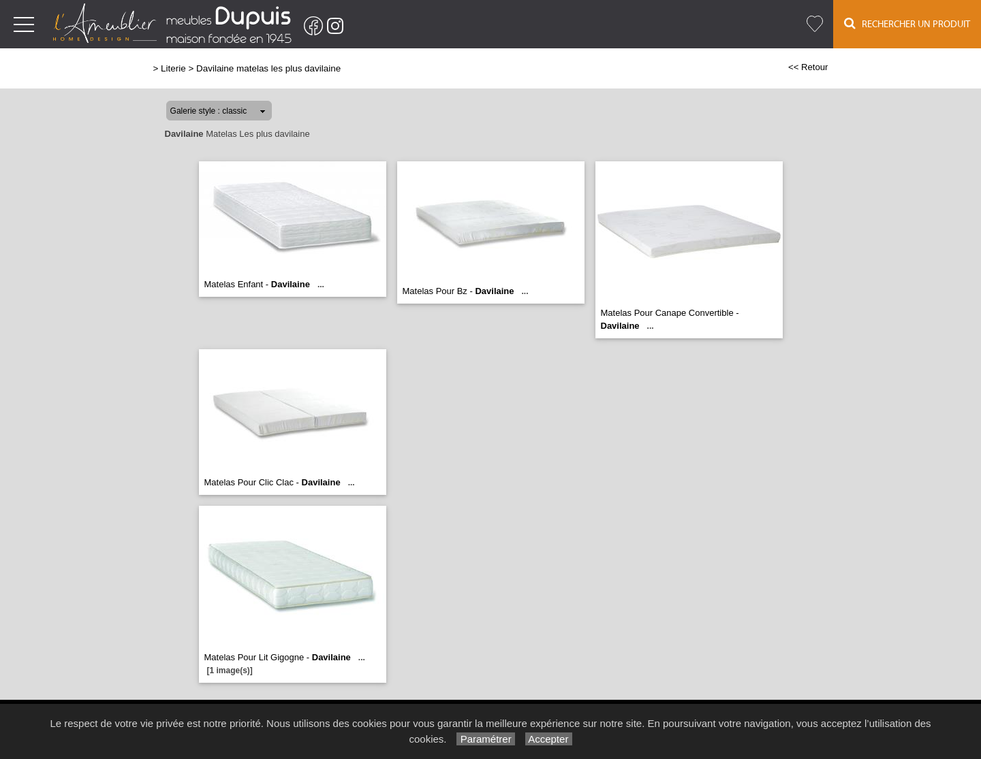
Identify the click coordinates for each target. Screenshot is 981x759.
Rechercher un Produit (907, 23)
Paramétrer (485, 739)
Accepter (549, 739)
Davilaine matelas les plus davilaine (268, 68)
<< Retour (808, 67)
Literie (173, 68)
